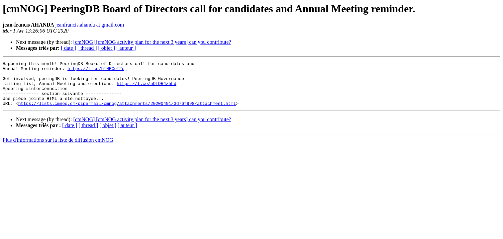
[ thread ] (87, 48)
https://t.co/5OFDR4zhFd (146, 88)
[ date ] (68, 48)
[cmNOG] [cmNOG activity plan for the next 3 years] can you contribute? (152, 42)
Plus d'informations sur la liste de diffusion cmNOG (58, 149)
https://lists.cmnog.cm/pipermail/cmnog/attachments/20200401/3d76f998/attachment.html (127, 112)
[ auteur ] (126, 48)
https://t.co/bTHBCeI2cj (97, 70)
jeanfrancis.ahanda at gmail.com (89, 25)
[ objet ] (106, 48)
